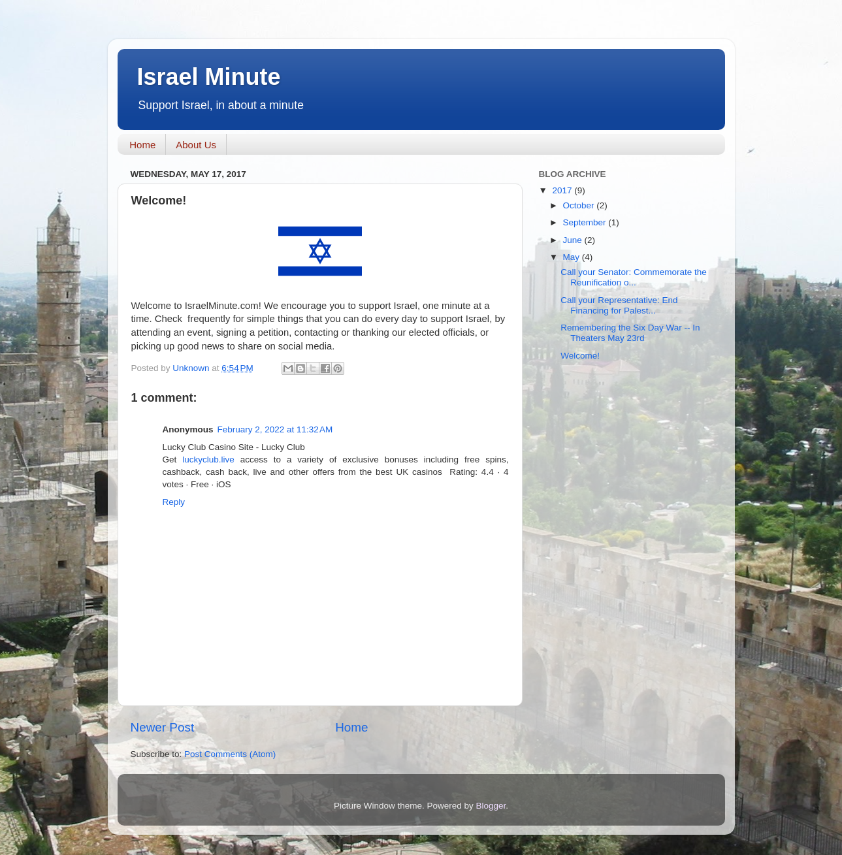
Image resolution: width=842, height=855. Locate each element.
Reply (174, 502)
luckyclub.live (208, 459)
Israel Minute (209, 76)
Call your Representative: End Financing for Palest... (618, 305)
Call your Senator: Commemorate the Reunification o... (633, 277)
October (580, 205)
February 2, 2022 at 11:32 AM (275, 429)
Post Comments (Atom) (230, 754)
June (574, 240)
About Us (196, 144)
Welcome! (580, 356)
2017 (563, 190)
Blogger (491, 806)
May (572, 257)
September (586, 222)
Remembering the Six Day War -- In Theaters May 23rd (630, 333)
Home (142, 144)
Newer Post (163, 727)
